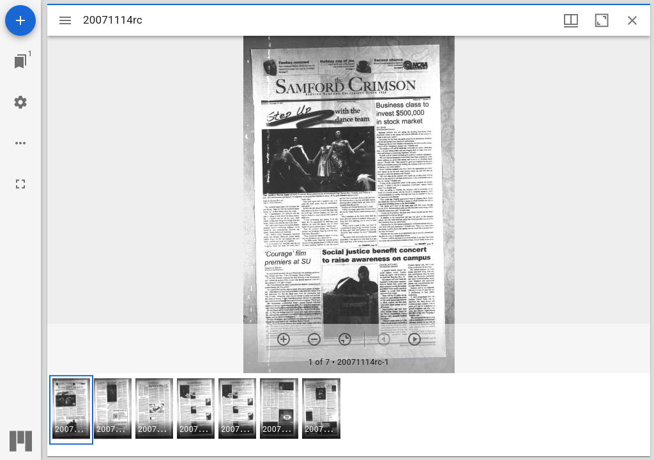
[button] (71, 409)
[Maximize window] (601, 20)
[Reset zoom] (345, 339)
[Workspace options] (20, 143)
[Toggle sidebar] (65, 20)
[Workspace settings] (20, 102)
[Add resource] (20, 20)
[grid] (348, 414)
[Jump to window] (20, 61)
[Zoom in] (283, 339)
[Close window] (632, 20)
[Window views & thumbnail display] (571, 20)
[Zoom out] (314, 339)
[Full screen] (20, 184)
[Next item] (414, 339)
